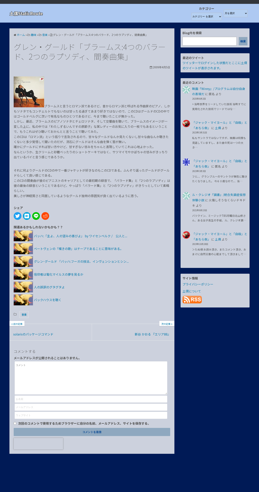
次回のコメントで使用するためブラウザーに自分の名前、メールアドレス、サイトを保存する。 (84, 429)
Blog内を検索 (192, 32)
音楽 (24, 314)
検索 (243, 41)
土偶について (191, 291)
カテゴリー (206, 8)
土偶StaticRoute (27, 13)
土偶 (218, 128)
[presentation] (38, 449)
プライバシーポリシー (197, 284)
